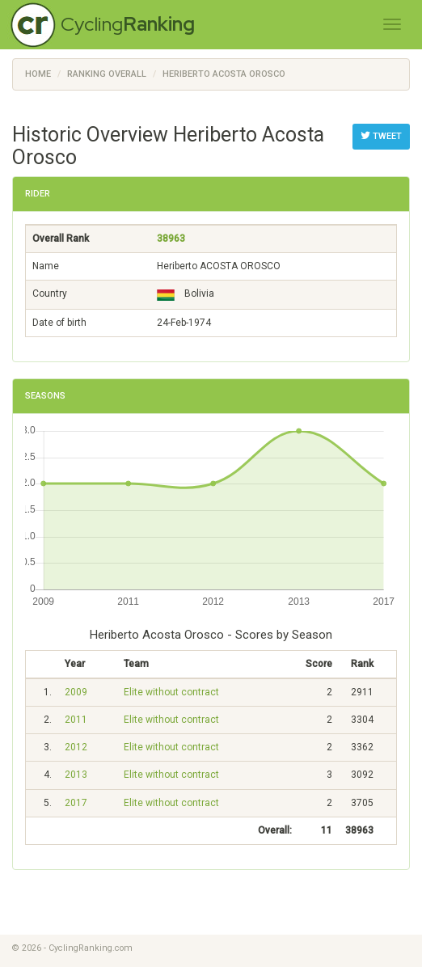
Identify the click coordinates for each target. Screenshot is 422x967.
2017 (76, 803)
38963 (171, 238)
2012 (76, 747)
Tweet (381, 135)
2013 (76, 774)
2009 (76, 692)
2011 (76, 719)
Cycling (128, 23)
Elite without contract (171, 692)
